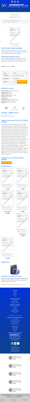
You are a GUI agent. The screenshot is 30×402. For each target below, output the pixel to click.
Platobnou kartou (15, 306)
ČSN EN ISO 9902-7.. (22, 200)
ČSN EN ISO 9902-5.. (22, 177)
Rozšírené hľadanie (15, 301)
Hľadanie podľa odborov (15, 302)
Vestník (15, 330)
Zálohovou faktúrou (15, 310)
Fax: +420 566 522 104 (15, 321)
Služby (15, 295)
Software (15, 294)
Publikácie (15, 293)
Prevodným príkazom (15, 311)
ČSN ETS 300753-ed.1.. (7, 247)
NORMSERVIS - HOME (15, 347)
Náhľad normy (15, 45)
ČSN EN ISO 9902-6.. (7, 200)
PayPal (15, 307)
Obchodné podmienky (15, 349)
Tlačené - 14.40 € (19, 75)
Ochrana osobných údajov (15, 351)
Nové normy (15, 328)
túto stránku (22, 284)
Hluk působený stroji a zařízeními (8, 116)
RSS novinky (15, 329)
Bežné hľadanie (15, 300)
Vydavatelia (6, 20)
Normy (15, 292)
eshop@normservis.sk (15, 322)
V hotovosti (15, 312)
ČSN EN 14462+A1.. (22, 222)
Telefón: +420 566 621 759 (15, 320)
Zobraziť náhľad (6, 162)
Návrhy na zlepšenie (15, 348)
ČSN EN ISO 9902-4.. (7, 177)
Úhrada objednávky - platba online (15, 315)
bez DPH (19, 17)
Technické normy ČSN (15, 20)
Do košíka (22, 81)
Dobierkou (15, 308)
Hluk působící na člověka (6, 115)
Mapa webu (15, 346)
